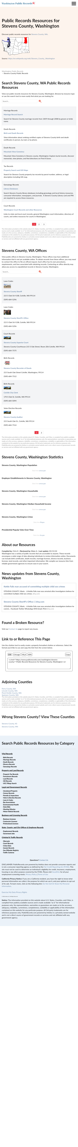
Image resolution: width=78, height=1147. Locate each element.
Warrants (6, 1062)
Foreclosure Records (10, 997)
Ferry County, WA (9, 910)
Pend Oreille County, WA (11, 914)
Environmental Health (11, 1026)
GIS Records (7, 1002)
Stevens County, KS (9, 944)
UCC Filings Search (9, 1004)
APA (30, 875)
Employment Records (10, 1052)
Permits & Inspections (11, 1016)
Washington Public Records (12, 71)
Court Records (8, 1064)
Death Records (8, 983)
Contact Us (13, 850)
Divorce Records (9, 985)
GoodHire (56, 1093)
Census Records (8, 1014)
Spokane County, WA (10, 916)
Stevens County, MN (10, 947)
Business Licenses (9, 1040)
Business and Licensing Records (14, 1036)
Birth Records (8, 978)
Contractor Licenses (10, 1042)
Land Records (8, 1000)
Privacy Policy (31, 1095)
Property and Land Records (13, 991)
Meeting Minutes (9, 1030)
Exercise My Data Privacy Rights (14, 1113)
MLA (24, 875)
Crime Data (7, 1067)
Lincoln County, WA (9, 912)
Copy (68, 875)
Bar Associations (9, 1023)
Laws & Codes (8, 1021)
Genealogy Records (10, 988)
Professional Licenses (10, 1045)
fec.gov (42, 756)
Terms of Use (43, 1095)
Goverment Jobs (9, 1054)
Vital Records (7, 975)
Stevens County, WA (39, 34)
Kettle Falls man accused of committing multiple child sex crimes (34, 807)
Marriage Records (9, 981)
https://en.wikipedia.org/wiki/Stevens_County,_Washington (31, 58)
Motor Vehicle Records (11, 1032)
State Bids (6, 1028)
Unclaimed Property (10, 1012)
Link (9, 875)
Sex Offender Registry (11, 1071)
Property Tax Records (10, 995)
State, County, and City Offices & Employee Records (22, 1048)
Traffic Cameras (8, 1073)
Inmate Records (8, 1069)
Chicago (17, 875)
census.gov (42, 507)
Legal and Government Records (14, 1008)
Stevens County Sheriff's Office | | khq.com (24, 822)
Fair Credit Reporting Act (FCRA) (56, 1088)
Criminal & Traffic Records (12, 1058)
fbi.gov (42, 706)
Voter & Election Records (12, 1019)
